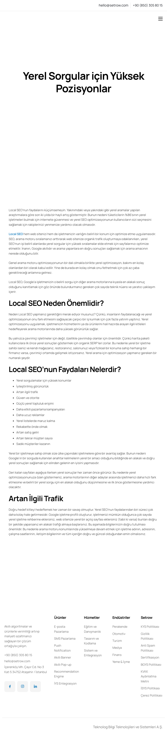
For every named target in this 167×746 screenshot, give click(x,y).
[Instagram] (22, 686)
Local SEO (16, 234)
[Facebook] (9, 686)
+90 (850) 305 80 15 (148, 5)
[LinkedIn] (35, 686)
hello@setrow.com (113, 5)
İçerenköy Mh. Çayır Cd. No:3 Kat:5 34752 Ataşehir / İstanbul (25, 669)
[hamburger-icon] (160, 18)
